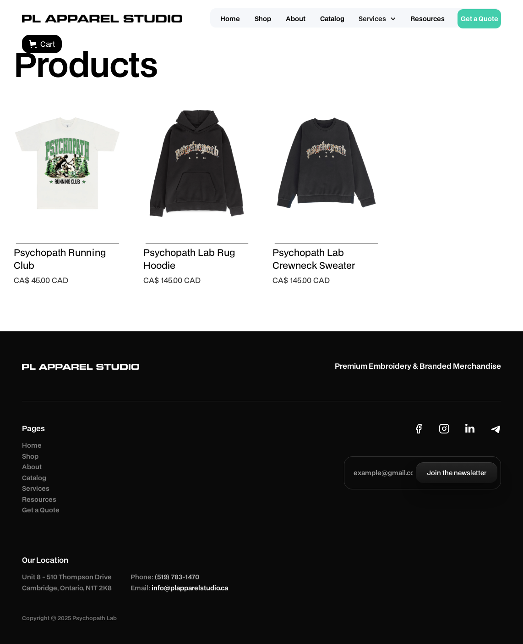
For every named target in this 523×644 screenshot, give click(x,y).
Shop (30, 456)
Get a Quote (41, 509)
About (32, 466)
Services (35, 488)
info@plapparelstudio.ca (190, 587)
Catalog (34, 477)
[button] (377, 18)
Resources (39, 499)
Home (32, 445)
